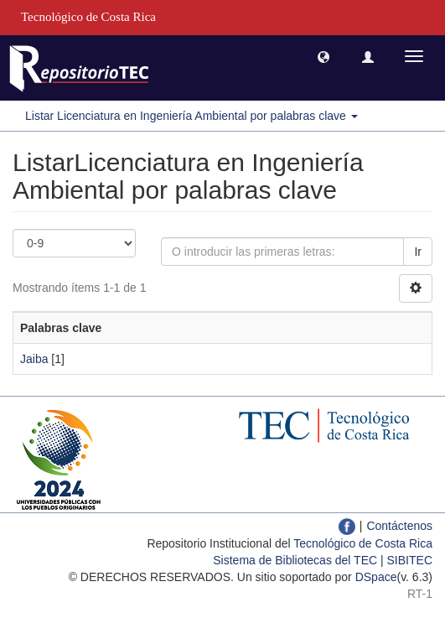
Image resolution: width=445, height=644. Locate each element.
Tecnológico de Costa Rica (362, 543)
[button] (323, 56)
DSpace (376, 577)
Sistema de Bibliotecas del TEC (295, 560)
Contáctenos (399, 525)
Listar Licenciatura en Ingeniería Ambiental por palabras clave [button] (191, 115)
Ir (418, 251)
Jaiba (34, 359)
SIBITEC (409, 560)
